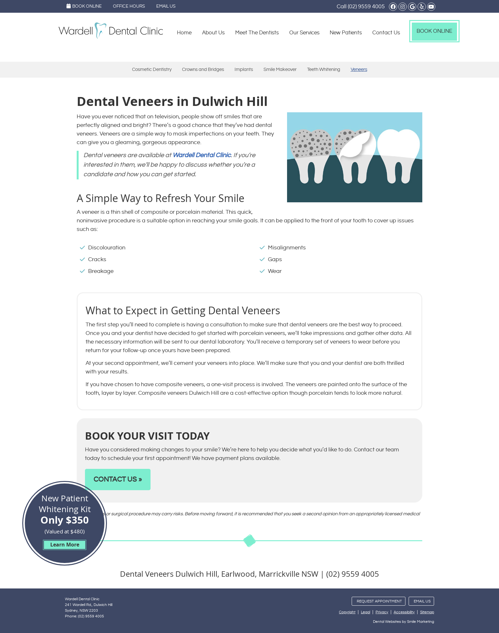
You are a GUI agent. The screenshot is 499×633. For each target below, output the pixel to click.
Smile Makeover (280, 69)
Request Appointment (379, 601)
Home (184, 33)
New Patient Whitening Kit (64, 521)
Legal (365, 612)
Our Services (304, 33)
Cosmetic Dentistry (152, 69)
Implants (244, 69)
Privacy (382, 612)
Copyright (347, 612)
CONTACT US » (118, 479)
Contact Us (386, 33)
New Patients (346, 33)
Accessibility (404, 612)
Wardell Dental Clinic (201, 155)
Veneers (359, 69)
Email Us (166, 6)
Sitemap (427, 612)
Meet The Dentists (257, 33)
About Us (213, 33)
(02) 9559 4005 (366, 6)
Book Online (84, 6)
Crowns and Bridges (203, 69)
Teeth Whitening (323, 69)
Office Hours (129, 6)
